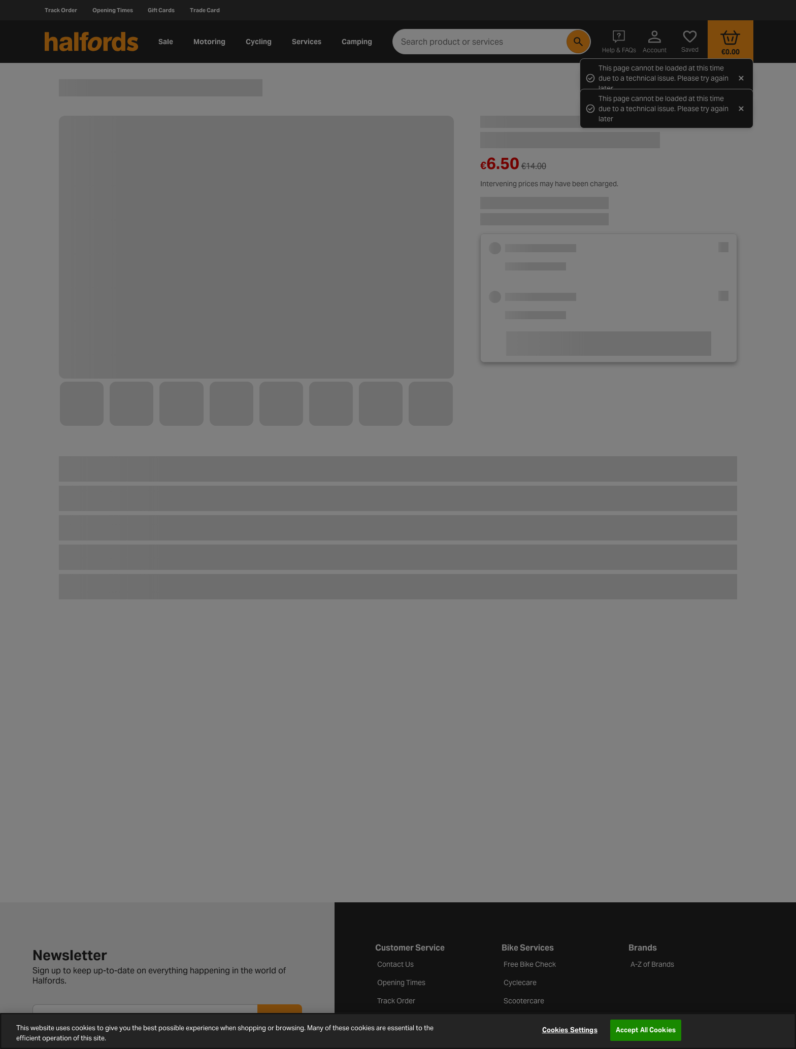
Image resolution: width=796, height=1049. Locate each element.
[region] (398, 1031)
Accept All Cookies (646, 1030)
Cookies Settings (570, 1030)
